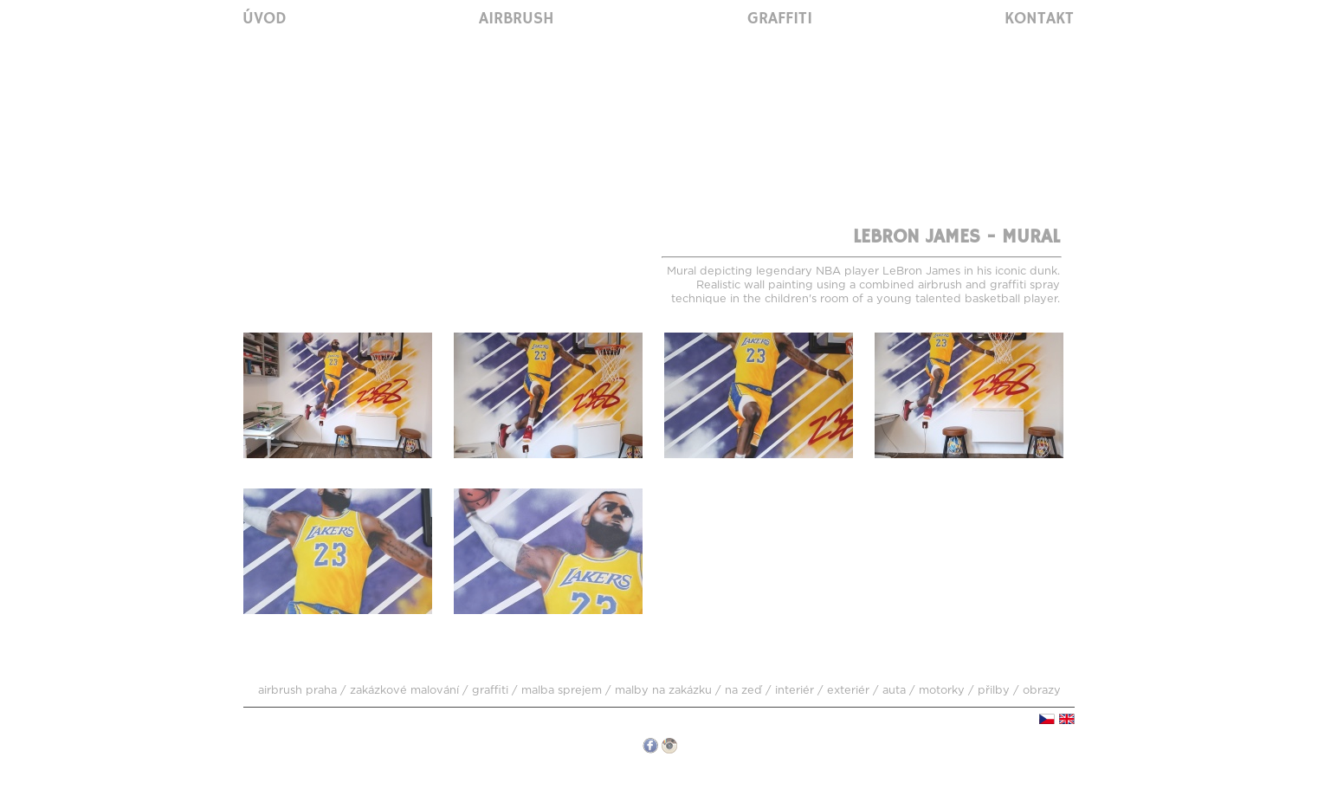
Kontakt (1039, 19)
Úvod (264, 19)
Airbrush (516, 19)
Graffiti (779, 19)
